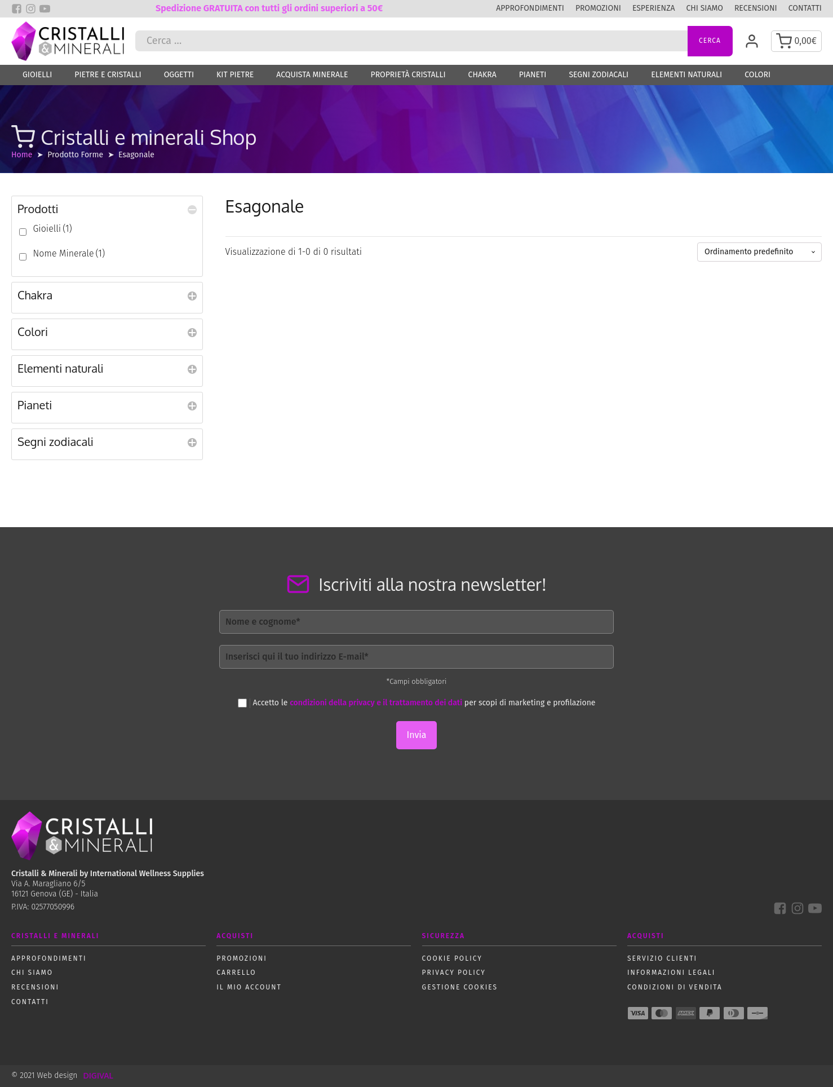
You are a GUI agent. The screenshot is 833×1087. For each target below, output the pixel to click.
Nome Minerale (69, 253)
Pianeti (533, 74)
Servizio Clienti (662, 958)
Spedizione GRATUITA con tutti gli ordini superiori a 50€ (269, 8)
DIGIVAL (98, 1075)
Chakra (482, 74)
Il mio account (248, 987)
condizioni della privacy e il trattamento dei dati (376, 703)
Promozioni (598, 8)
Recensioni (755, 8)
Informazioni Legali (671, 972)
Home (21, 155)
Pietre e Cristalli (107, 74)
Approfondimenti (530, 8)
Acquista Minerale (312, 74)
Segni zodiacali (598, 74)
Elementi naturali (686, 74)
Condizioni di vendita (675, 987)
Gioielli (37, 74)
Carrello (236, 972)
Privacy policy (454, 972)
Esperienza (653, 8)
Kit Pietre (235, 74)
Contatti (805, 8)
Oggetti (179, 74)
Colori (757, 74)
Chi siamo (704, 8)
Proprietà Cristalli (408, 74)
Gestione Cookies (460, 987)
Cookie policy (452, 958)
